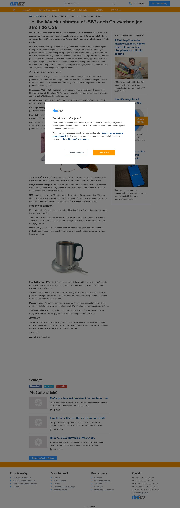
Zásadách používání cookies (76, 139)
